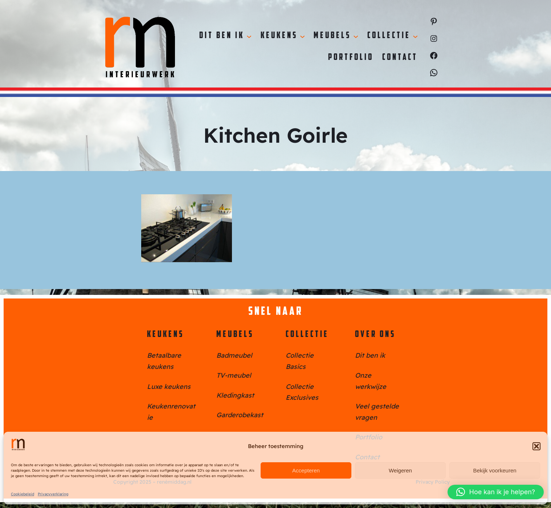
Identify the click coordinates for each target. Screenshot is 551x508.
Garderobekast (239, 415)
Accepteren (306, 470)
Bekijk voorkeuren (494, 470)
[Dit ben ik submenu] (249, 35)
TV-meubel (233, 375)
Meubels (235, 334)
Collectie (307, 334)
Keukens (165, 334)
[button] (536, 446)
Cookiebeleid (22, 494)
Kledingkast (235, 395)
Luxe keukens (169, 386)
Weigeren (400, 470)
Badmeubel (234, 355)
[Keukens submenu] (302, 35)
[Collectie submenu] (415, 35)
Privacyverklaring (53, 494)
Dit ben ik (370, 355)
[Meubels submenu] (355, 35)
